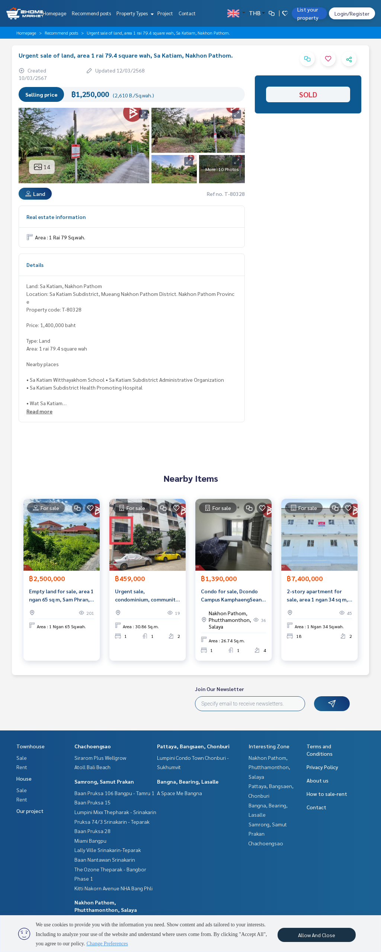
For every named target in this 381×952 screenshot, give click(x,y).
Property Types (134, 13)
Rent (21, 767)
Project (165, 13)
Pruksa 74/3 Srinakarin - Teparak (112, 821)
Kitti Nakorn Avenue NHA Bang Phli (113, 888)
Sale (21, 757)
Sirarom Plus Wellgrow (100, 757)
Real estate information (56, 216)
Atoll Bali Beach (92, 767)
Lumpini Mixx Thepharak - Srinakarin (115, 812)
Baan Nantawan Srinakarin (104, 859)
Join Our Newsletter (219, 688)
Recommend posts (91, 13)
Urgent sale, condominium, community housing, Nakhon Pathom (146, 596)
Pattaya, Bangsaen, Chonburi (193, 746)
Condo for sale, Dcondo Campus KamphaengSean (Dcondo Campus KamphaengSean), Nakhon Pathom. (233, 596)
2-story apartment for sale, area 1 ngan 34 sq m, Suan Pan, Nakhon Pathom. (319, 596)
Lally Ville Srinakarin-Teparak (107, 849)
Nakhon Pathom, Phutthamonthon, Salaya (269, 767)
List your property (307, 13)
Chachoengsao (92, 746)
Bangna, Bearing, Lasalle (187, 781)
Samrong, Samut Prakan (104, 781)
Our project (30, 810)
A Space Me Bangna (179, 793)
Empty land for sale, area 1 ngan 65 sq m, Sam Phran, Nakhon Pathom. (61, 596)
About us (318, 780)
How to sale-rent (327, 793)
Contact (187, 13)
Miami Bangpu (90, 840)
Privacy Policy (322, 767)
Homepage (54, 13)
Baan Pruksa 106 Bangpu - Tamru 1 (114, 793)
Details (35, 264)
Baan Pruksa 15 (92, 802)
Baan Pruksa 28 (92, 830)
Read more (39, 411)
